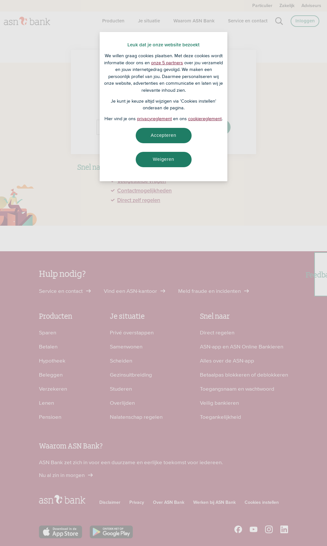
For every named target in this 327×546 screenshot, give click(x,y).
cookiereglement (205, 118)
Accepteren (163, 135)
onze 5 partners (167, 62)
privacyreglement (154, 118)
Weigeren (163, 159)
